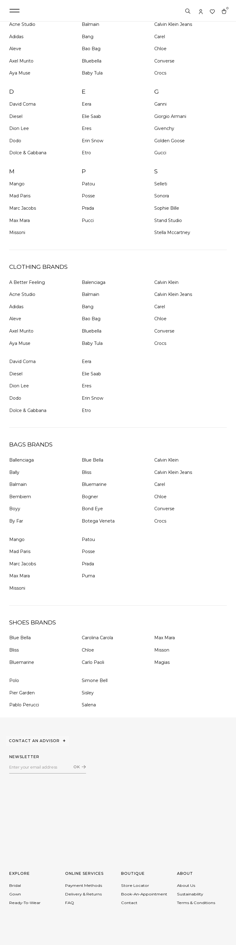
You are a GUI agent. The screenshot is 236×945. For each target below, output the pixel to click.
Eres (86, 128)
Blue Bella (92, 460)
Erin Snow (92, 140)
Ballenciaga (21, 460)
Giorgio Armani (170, 116)
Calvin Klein (166, 282)
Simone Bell (95, 680)
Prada (88, 208)
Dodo (15, 140)
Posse (88, 196)
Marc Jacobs (22, 208)
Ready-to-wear (25, 905)
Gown (15, 896)
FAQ (69, 905)
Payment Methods (83, 886)
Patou (88, 184)
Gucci (160, 152)
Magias (162, 662)
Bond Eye (92, 508)
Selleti (160, 184)
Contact (129, 905)
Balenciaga (93, 282)
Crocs (160, 73)
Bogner (90, 496)
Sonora (161, 196)
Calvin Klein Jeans (173, 24)
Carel (159, 36)
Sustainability (190, 896)
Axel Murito (21, 61)
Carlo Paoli (93, 662)
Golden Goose (169, 140)
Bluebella (91, 61)
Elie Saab (91, 116)
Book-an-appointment (144, 896)
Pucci (88, 220)
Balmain (90, 24)
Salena (89, 705)
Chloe (160, 48)
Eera (86, 104)
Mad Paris (19, 196)
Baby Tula (92, 73)
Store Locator (135, 886)
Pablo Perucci (24, 705)
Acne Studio (22, 24)
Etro (86, 152)
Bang (87, 36)
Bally (14, 472)
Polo (14, 680)
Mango (17, 184)
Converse (164, 61)
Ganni (160, 104)
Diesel (15, 116)
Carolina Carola (97, 637)
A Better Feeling (27, 282)
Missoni (17, 232)
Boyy (14, 508)
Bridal (15, 886)
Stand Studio (168, 220)
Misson (161, 650)
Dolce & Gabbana (27, 152)
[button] (14, 11)
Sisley (88, 693)
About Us (186, 886)
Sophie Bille (166, 208)
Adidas (16, 36)
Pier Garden (22, 693)
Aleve (15, 48)
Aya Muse (19, 73)
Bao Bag (91, 48)
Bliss (86, 472)
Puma (88, 576)
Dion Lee (19, 128)
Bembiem (20, 496)
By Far (16, 521)
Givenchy (164, 128)
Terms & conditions (196, 905)
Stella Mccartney (172, 232)
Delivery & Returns (83, 896)
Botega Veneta (98, 521)
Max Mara (19, 220)
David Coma (22, 104)
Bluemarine (94, 484)
